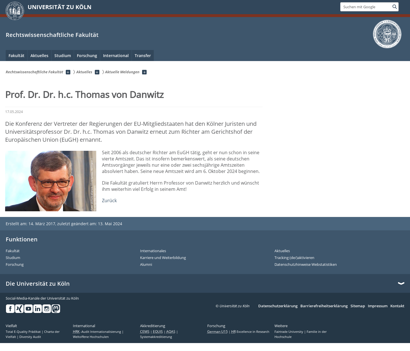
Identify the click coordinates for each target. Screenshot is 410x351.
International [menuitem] (116, 55)
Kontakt (397, 306)
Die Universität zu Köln (38, 283)
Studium (13, 258)
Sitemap (357, 306)
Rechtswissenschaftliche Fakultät (52, 35)
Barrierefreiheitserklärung (324, 306)
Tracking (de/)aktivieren (294, 258)
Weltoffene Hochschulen (91, 337)
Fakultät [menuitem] (16, 55)
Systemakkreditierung (156, 337)
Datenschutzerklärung (278, 306)
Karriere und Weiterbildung (163, 258)
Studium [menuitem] (62, 55)
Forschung (15, 264)
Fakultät (13, 251)
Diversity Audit (30, 337)
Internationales (153, 251)
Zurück (109, 200)
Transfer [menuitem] (143, 55)
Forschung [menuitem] (87, 55)
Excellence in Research (250, 332)
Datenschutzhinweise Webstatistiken (305, 264)
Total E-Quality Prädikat (24, 332)
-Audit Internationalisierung (97, 332)
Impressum (378, 306)
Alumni (146, 264)
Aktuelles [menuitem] (39, 55)
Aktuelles (282, 251)
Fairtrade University (289, 332)
